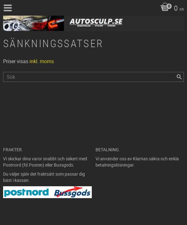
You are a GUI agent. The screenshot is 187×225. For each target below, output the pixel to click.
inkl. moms (42, 61)
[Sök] (179, 77)
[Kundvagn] (170, 9)
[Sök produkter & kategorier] (93, 77)
